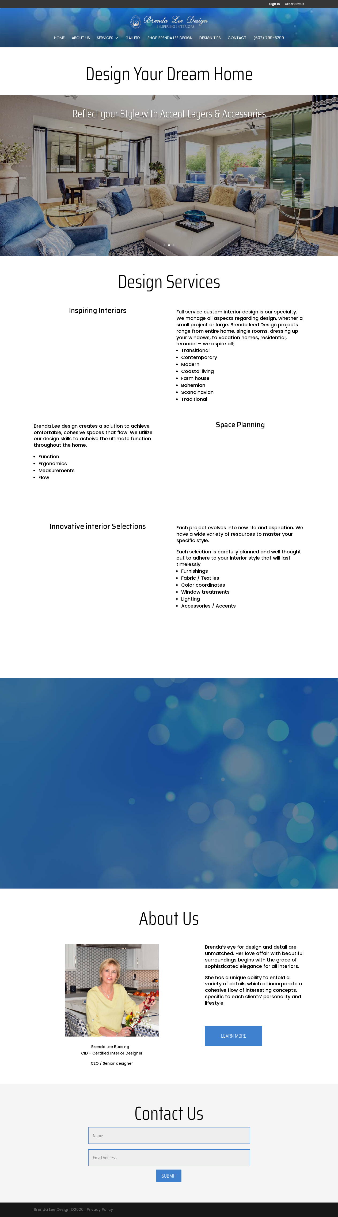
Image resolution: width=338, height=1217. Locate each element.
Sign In (274, 4)
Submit (169, 1175)
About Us (81, 38)
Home (59, 38)
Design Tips (210, 38)
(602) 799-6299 (268, 38)
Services (105, 38)
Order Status (294, 4)
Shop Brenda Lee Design (169, 38)
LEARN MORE (233, 1035)
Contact (237, 38)
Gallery (133, 38)
